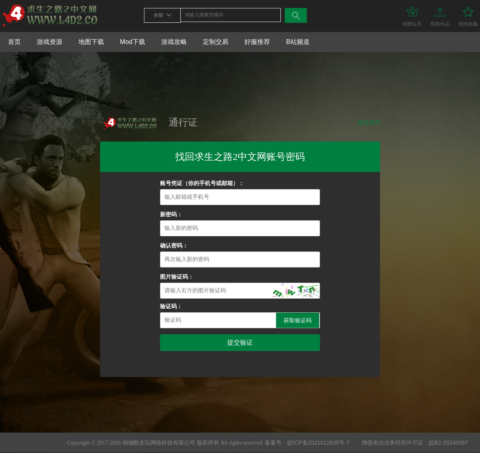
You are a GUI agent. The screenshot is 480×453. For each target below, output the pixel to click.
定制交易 (215, 41)
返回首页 (369, 122)
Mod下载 (132, 41)
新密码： (171, 215)
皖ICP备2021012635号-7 (318, 442)
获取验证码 (298, 320)
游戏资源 (49, 41)
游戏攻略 (174, 41)
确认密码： (174, 246)
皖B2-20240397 (448, 442)
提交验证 (240, 342)
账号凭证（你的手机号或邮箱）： (202, 183)
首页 (14, 41)
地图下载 (91, 41)
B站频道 (298, 41)
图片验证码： (177, 277)
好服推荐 (257, 41)
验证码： (171, 306)
